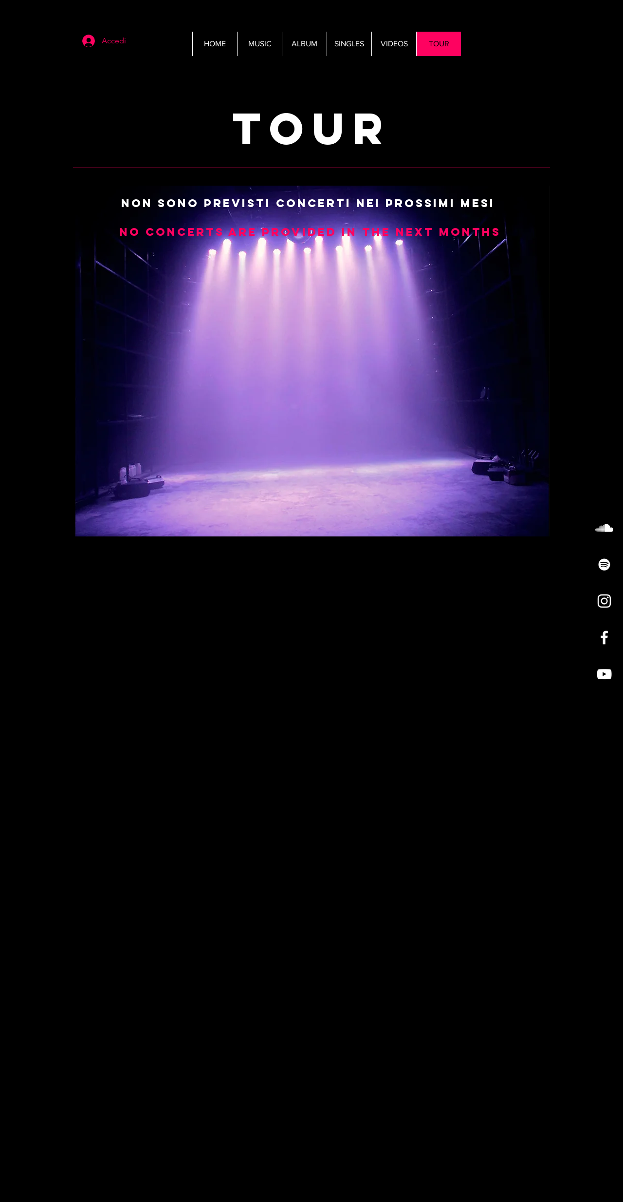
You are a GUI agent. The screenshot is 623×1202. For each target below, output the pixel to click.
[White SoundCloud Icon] (604, 528)
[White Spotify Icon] (604, 564)
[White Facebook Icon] (604, 638)
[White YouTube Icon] (604, 674)
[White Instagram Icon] (604, 601)
